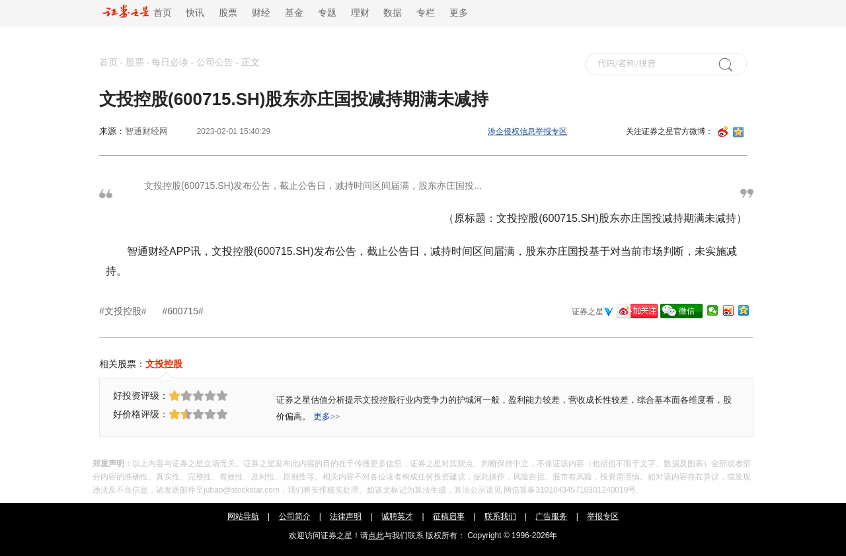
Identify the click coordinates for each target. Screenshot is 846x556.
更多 (458, 13)
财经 (261, 13)
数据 (392, 13)
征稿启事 (449, 516)
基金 (294, 13)
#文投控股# (124, 311)
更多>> (326, 416)
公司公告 (214, 62)
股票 (228, 13)
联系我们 (500, 516)
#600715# (182, 311)
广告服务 (551, 516)
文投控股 (163, 364)
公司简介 (295, 516)
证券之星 (587, 311)
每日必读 (169, 62)
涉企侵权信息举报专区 (527, 131)
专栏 (425, 13)
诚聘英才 (397, 516)
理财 (360, 13)
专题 (327, 13)
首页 (137, 13)
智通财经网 (146, 131)
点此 (376, 535)
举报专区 (603, 516)
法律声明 (346, 516)
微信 (687, 311)
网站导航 (243, 516)
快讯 (195, 13)
